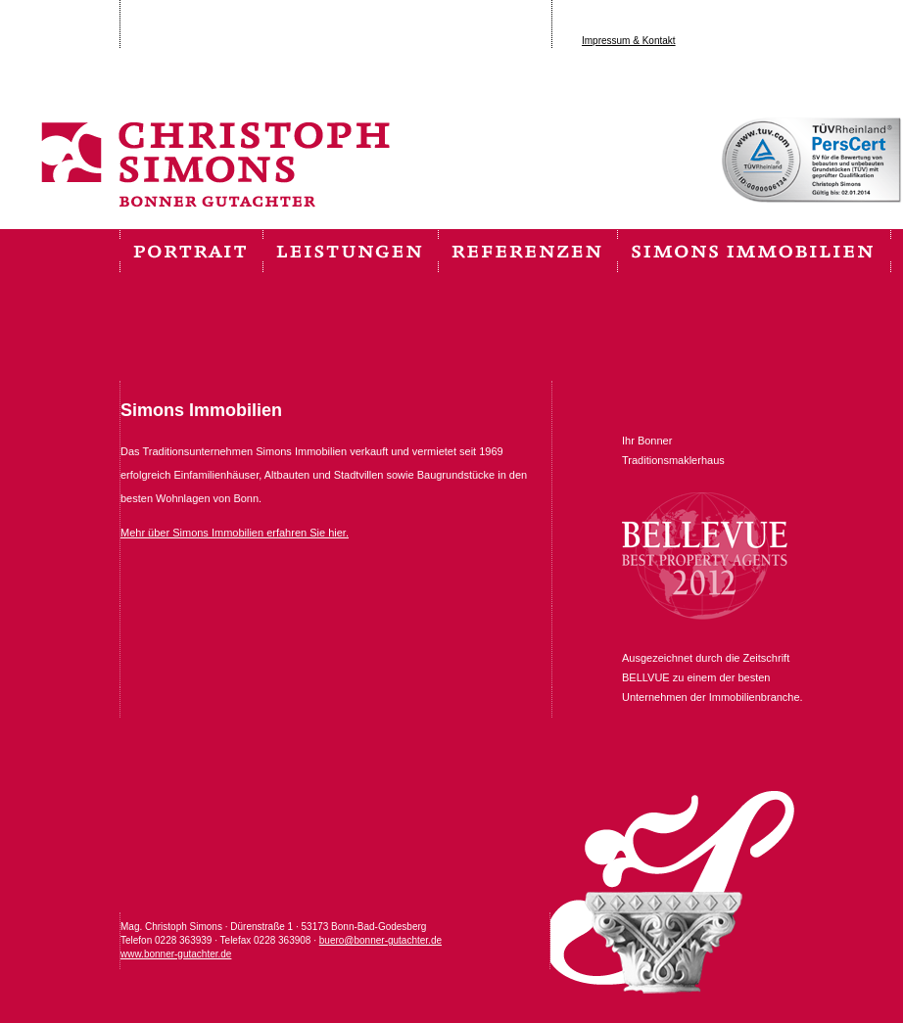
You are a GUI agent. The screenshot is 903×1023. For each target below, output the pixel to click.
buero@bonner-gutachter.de (380, 940)
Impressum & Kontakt (629, 40)
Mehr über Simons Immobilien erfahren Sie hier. (234, 532)
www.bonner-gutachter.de (175, 954)
